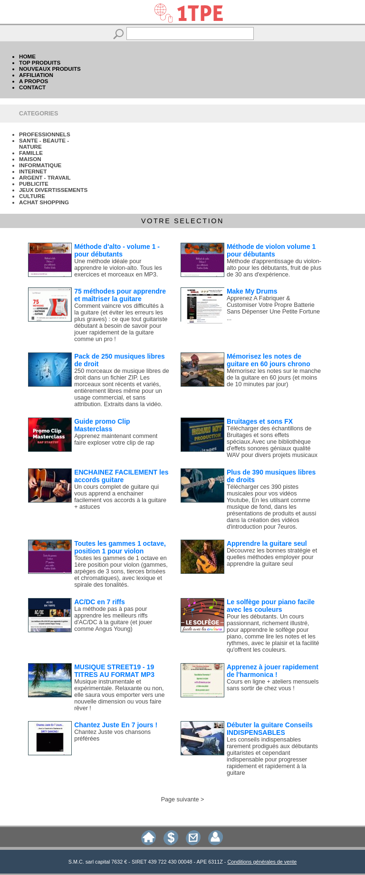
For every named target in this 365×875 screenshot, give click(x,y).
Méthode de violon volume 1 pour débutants (271, 250)
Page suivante (180, 799)
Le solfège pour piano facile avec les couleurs (271, 605)
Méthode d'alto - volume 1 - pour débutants (117, 250)
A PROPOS (33, 81)
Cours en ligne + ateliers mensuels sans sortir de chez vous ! (273, 685)
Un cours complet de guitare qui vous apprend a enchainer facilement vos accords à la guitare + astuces (120, 497)
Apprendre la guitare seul (267, 543)
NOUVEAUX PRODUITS (50, 69)
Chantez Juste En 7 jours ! (115, 725)
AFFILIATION (36, 75)
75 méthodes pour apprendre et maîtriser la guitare (120, 295)
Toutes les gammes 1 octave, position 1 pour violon (120, 547)
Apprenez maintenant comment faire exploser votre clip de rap (115, 439)
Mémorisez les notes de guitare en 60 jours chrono (268, 360)
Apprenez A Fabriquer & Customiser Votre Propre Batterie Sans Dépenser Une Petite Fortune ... (273, 308)
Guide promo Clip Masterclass (102, 425)
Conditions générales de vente (262, 862)
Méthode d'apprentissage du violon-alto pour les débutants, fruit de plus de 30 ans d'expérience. (274, 268)
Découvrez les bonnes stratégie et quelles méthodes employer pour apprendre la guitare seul (272, 557)
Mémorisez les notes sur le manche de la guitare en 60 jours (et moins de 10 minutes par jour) (274, 378)
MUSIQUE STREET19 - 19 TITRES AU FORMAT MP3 (114, 670)
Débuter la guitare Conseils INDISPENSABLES (270, 728)
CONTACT (32, 87)
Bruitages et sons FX (260, 421)
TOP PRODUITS (39, 62)
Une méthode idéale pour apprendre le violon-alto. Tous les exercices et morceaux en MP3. (118, 268)
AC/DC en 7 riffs (99, 602)
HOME (27, 56)
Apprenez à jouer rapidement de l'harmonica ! (272, 670)
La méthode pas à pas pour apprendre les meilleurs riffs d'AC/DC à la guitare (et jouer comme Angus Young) (113, 619)
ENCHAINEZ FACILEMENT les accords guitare (121, 476)
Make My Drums (252, 291)
